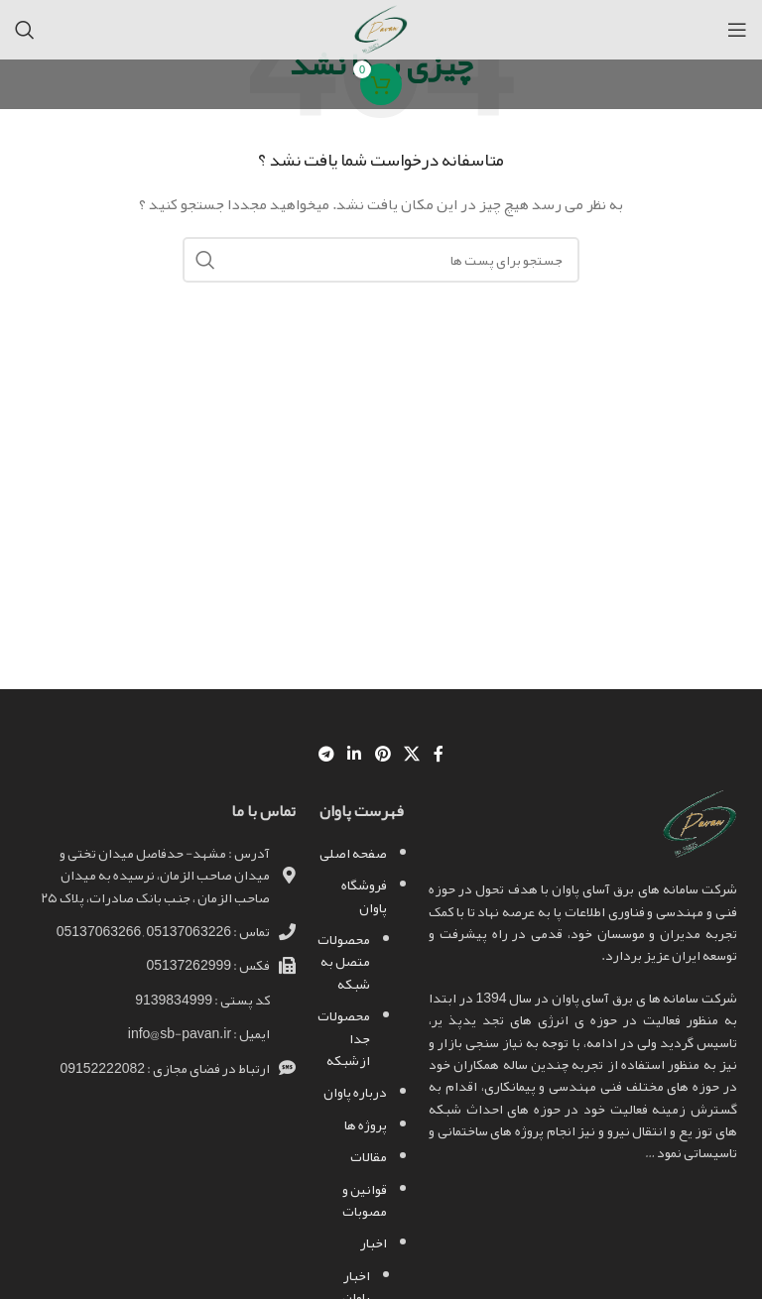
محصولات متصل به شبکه (344, 961)
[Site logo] (381, 34)
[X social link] (411, 754)
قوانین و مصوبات (364, 1200)
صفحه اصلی (353, 853)
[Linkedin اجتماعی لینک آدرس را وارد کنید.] (354, 754)
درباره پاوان (355, 1092)
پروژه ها (365, 1124)
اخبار (373, 1242)
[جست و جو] (25, 30)
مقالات (368, 1156)
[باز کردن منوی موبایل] (737, 30)
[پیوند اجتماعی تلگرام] (326, 754)
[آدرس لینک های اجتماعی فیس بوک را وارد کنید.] (438, 754)
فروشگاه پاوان (364, 895)
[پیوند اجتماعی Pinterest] (382, 754)
